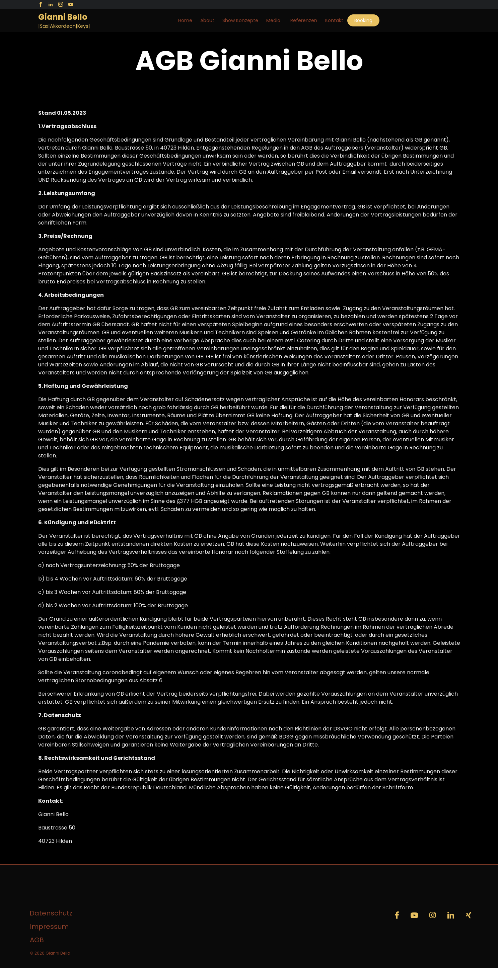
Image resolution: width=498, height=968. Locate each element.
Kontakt (334, 20)
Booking (363, 20)
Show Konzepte (240, 20)
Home (185, 20)
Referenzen (303, 20)
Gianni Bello (62, 17)
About (207, 20)
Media (273, 20)
